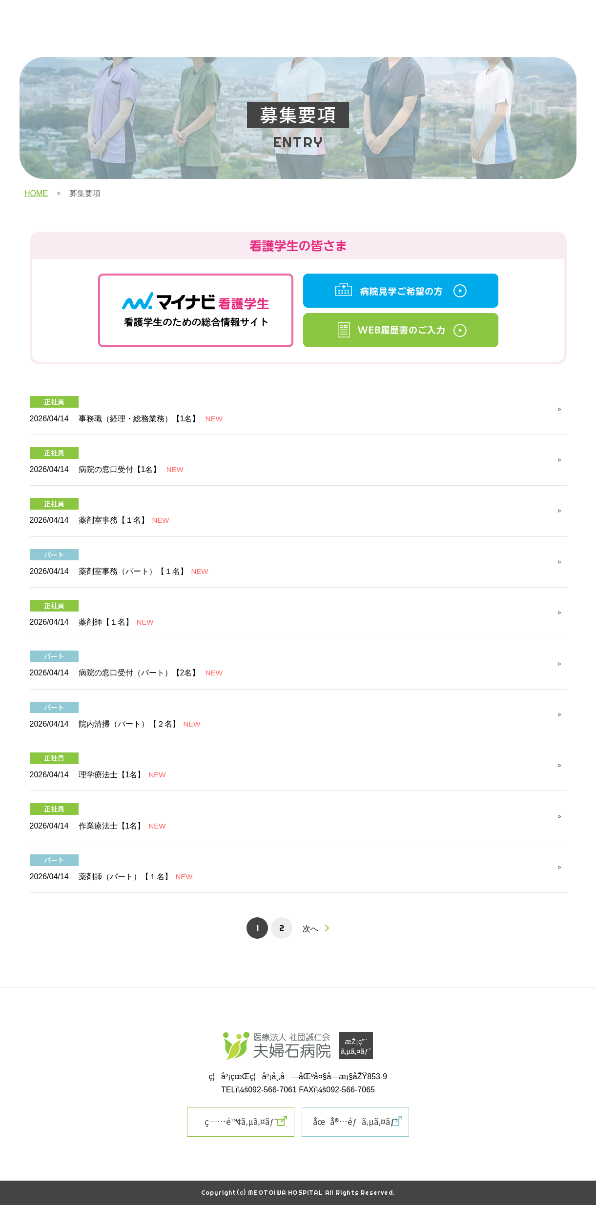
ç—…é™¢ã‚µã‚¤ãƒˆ (241, 1121)
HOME (36, 193)
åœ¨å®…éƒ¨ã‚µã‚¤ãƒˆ (355, 1121)
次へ (310, 928)
